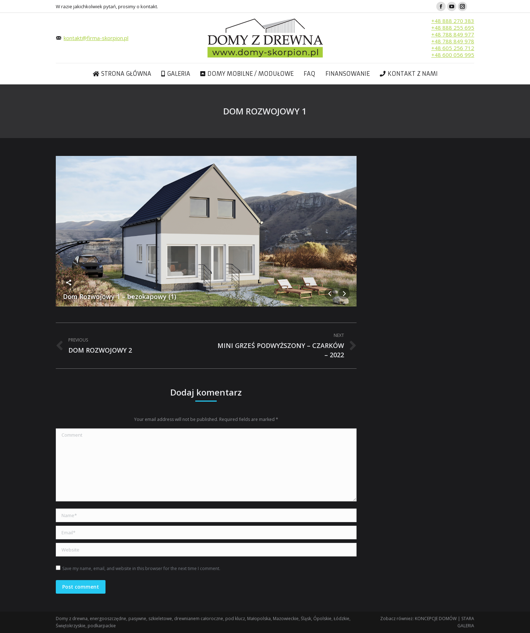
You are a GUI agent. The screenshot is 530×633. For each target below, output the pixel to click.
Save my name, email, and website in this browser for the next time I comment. (141, 568)
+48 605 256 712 (452, 47)
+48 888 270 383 (452, 20)
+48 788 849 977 (452, 34)
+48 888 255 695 (452, 27)
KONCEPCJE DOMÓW (436, 618)
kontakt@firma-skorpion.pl (96, 37)
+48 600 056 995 (452, 54)
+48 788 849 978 (452, 41)
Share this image (68, 282)
